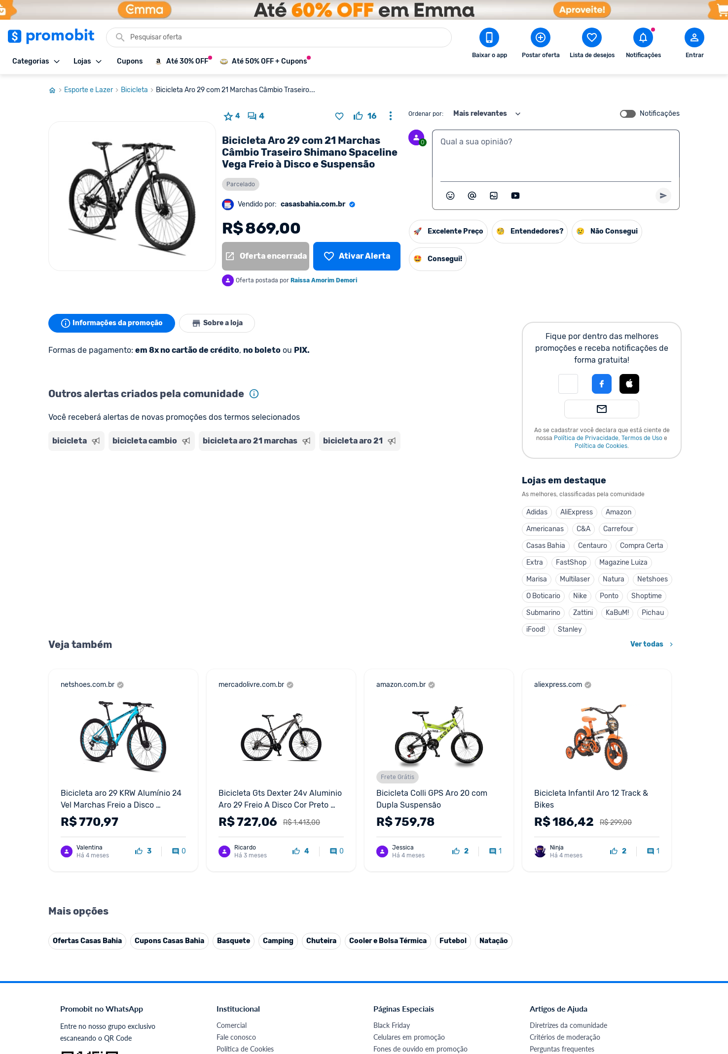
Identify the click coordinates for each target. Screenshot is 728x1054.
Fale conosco (236, 834)
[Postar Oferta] (540, 45)
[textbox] (555, 153)
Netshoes (652, 579)
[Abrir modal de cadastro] (694, 45)
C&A (583, 529)
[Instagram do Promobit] (599, 986)
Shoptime (646, 596)
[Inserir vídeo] (515, 195)
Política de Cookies (601, 445)
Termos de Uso (641, 438)
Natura (613, 579)
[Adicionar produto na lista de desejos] (339, 116)
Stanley (570, 629)
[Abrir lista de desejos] (592, 45)
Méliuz (226, 952)
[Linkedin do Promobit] (626, 986)
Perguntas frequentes (562, 846)
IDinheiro (231, 928)
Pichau (653, 613)
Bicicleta (138, 90)
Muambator (235, 976)
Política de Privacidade (586, 438)
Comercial (232, 822)
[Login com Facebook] (602, 384)
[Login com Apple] (629, 384)
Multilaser (575, 579)
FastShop (571, 562)
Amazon (618, 512)
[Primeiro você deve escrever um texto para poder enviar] (663, 196)
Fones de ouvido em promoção (420, 846)
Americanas (545, 529)
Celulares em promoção (409, 834)
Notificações (660, 114)
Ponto (609, 596)
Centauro (592, 546)
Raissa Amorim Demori (324, 280)
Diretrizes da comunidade (568, 822)
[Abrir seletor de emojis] (450, 195)
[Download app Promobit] (489, 45)
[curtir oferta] (365, 116)
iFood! (535, 629)
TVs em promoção (401, 893)
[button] (568, 384)
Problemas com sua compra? (573, 857)
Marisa (536, 579)
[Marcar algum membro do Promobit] (472, 195)
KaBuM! (617, 613)
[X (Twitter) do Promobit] (571, 986)
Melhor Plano (237, 940)
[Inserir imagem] (494, 195)
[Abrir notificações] (643, 45)
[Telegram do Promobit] (654, 986)
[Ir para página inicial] (56, 90)
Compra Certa (641, 546)
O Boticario (543, 596)
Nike (580, 596)
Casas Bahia (545, 546)
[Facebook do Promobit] (543, 986)
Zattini (583, 613)
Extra (534, 562)
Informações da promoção (112, 323)
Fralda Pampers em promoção (418, 881)
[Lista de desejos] (356, 256)
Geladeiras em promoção (411, 869)
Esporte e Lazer (92, 90)
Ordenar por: (425, 113)
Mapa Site (232, 881)
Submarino (543, 613)
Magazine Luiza (623, 562)
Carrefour (618, 529)
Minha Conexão (240, 964)
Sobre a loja (217, 323)
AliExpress (576, 512)
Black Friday (391, 822)
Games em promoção (405, 857)
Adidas (536, 512)
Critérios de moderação (565, 834)
